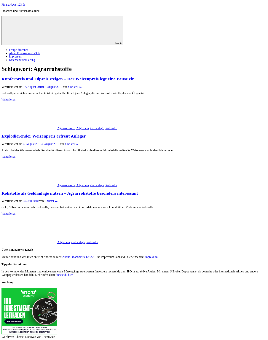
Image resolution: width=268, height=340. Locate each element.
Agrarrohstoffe (66, 128)
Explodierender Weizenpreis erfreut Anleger (43, 136)
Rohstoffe (111, 128)
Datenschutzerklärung (22, 59)
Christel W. (75, 86)
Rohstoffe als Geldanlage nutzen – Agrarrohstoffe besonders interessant (69, 193)
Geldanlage (97, 128)
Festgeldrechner (18, 49)
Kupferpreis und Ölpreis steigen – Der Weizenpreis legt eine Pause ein (68, 78)
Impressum (15, 56)
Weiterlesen (8, 99)
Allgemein (82, 128)
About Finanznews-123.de (24, 53)
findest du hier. (64, 274)
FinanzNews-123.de (13, 4)
